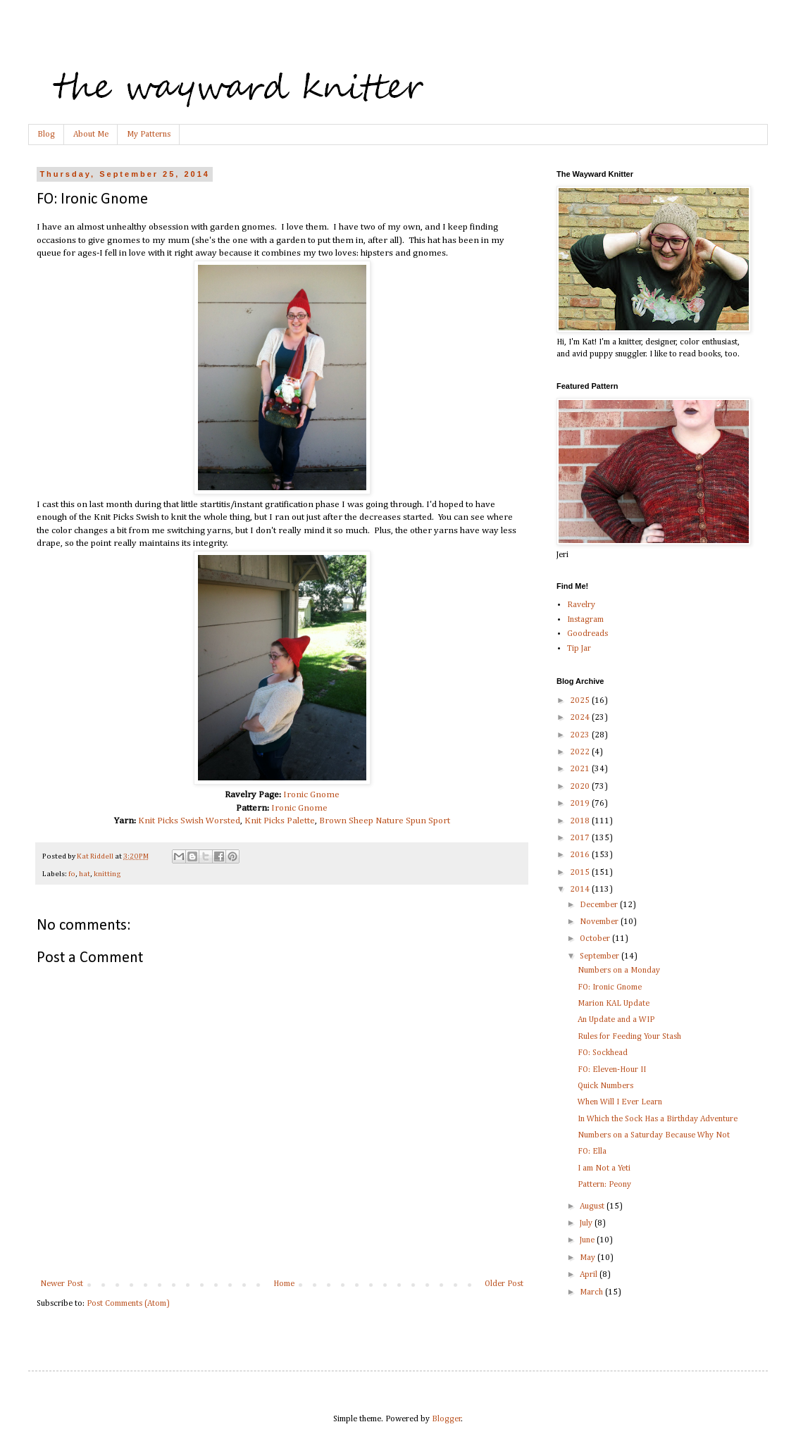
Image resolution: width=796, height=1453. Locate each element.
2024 (581, 717)
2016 (581, 855)
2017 (581, 838)
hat (84, 874)
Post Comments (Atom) (128, 1303)
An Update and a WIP (616, 1020)
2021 (581, 769)
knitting (107, 874)
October (596, 939)
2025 (581, 701)
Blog (46, 134)
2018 (581, 821)
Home (283, 1284)
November (600, 922)
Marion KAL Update (613, 1003)
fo (71, 874)
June (588, 1240)
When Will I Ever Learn (620, 1102)
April (589, 1275)
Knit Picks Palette (279, 820)
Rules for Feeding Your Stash (629, 1037)
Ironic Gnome (311, 794)
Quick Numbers (605, 1086)
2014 (581, 889)
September (600, 956)
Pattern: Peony (604, 1184)
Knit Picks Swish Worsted (189, 820)
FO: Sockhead (603, 1053)
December (600, 905)
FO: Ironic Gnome (610, 987)
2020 (581, 786)
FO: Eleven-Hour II (612, 1070)
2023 (581, 735)
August (593, 1206)
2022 (581, 752)
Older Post (504, 1284)
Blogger (446, 1419)
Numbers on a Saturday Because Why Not (654, 1135)
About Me (90, 134)
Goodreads (587, 634)
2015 (581, 872)
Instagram (585, 620)
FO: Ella (592, 1151)
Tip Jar (579, 648)
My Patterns (148, 134)
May (588, 1258)
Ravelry (581, 605)
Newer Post (61, 1284)
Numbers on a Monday (619, 970)
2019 (581, 803)
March (592, 1292)
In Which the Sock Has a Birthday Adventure (658, 1119)
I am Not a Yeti (604, 1168)
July (587, 1223)
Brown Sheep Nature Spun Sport (384, 820)
